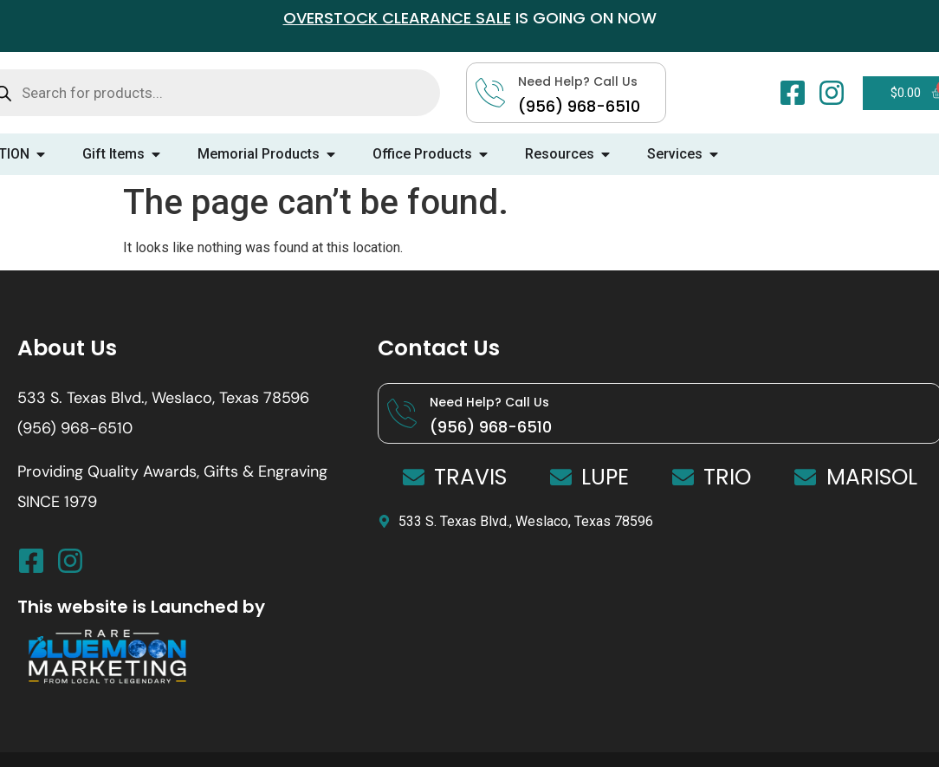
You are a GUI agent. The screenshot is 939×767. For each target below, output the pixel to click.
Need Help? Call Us (489, 402)
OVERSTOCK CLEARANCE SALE (397, 18)
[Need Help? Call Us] (402, 413)
